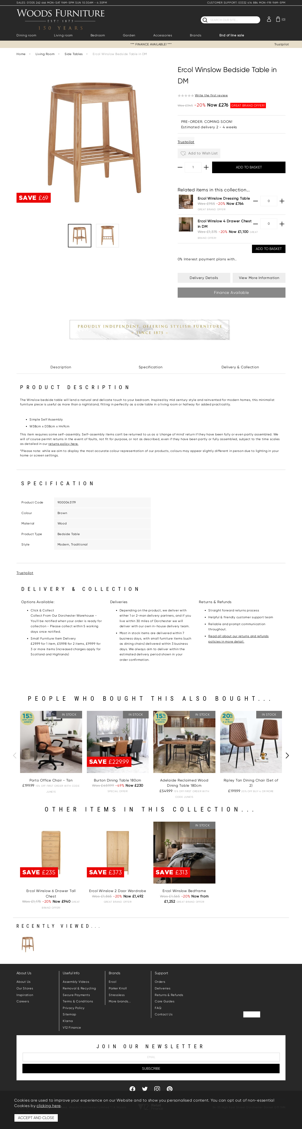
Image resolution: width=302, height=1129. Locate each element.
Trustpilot (281, 44)
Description (60, 367)
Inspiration (25, 995)
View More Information (259, 278)
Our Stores (25, 988)
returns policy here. (63, 444)
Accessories (162, 35)
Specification (151, 367)
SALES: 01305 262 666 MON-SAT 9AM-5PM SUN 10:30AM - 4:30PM (62, 2)
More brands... (120, 1001)
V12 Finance (72, 1027)
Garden (129, 35)
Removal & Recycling (79, 988)
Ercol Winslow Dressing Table (224, 198)
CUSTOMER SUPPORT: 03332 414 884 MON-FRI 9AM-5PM (246, 2)
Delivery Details (204, 278)
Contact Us (164, 1014)
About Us (24, 981)
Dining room (26, 35)
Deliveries (163, 988)
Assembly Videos (76, 981)
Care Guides (164, 1001)
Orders (160, 981)
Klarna (68, 1021)
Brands (195, 35)
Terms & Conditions (78, 1001)
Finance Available (231, 292)
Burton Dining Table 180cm (117, 780)
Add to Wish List (199, 153)
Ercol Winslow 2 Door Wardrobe (117, 891)
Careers (23, 1001)
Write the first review (211, 95)
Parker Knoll (118, 988)
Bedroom (98, 35)
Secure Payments (76, 995)
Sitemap (69, 1014)
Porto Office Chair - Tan (51, 780)
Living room (63, 35)
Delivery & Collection (240, 367)
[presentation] (14, 755)
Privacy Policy (74, 1008)
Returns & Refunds (169, 995)
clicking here (49, 1105)
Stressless (117, 995)
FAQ (158, 1008)
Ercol (113, 981)
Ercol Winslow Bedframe (184, 891)
